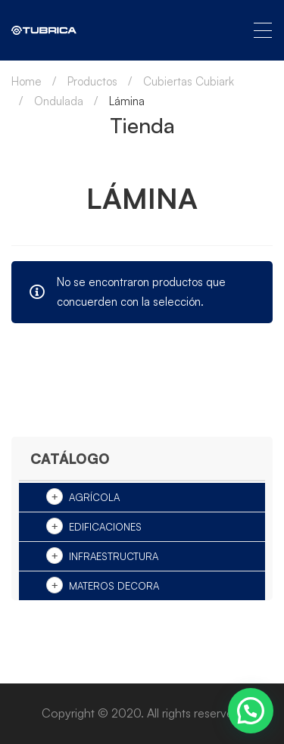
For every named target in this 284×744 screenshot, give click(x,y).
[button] (250, 710)
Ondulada (58, 101)
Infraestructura (113, 556)
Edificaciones (105, 527)
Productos (92, 81)
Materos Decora (114, 586)
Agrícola (94, 497)
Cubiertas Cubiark (188, 81)
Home (26, 81)
